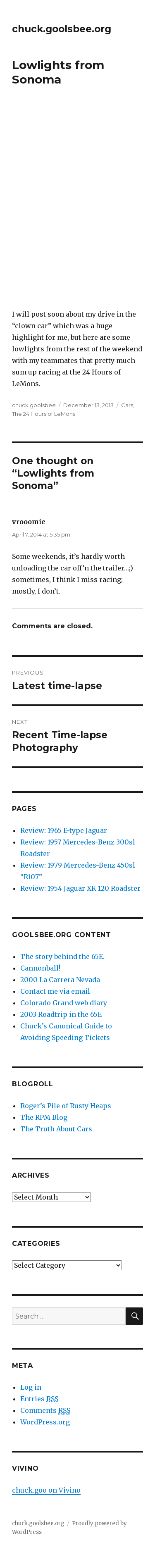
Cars (127, 405)
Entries (39, 1399)
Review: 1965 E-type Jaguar (63, 830)
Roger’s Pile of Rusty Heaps (65, 1106)
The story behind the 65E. (62, 956)
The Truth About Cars (56, 1129)
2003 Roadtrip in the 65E (61, 1014)
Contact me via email (55, 991)
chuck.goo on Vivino (46, 1490)
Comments (45, 1410)
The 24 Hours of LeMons (43, 413)
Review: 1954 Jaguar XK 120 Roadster (80, 888)
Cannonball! (40, 968)
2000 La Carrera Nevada (60, 980)
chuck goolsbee (34, 405)
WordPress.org (45, 1422)
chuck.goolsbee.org (61, 29)
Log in (30, 1387)
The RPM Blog (43, 1117)
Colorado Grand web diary (63, 1003)
